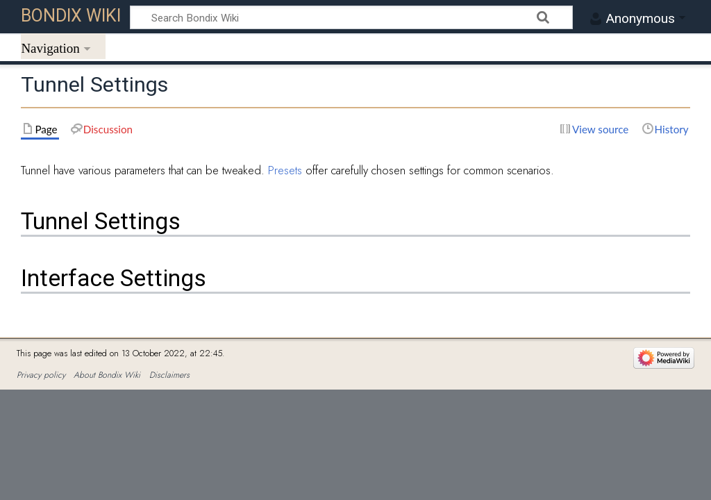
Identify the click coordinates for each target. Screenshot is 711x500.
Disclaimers (169, 375)
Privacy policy (41, 375)
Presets (285, 170)
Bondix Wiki (71, 16)
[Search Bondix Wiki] (351, 17)
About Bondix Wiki (107, 375)
